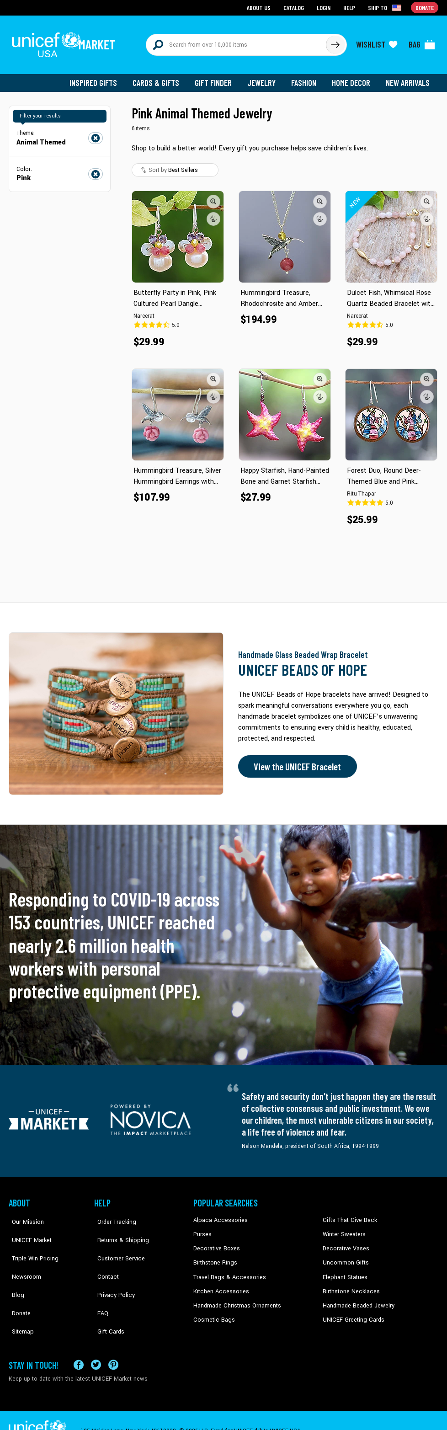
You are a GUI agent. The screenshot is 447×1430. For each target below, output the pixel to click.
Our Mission (24, 1215)
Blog (15, 1270)
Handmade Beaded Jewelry (356, 1298)
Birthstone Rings (214, 1257)
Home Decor (353, 78)
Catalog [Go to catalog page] (295, 7)
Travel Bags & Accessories (227, 1270)
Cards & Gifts (161, 78)
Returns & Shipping (118, 1229)
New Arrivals (408, 78)
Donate (18, 1285)
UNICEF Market (27, 1229)
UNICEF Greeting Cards (351, 1312)
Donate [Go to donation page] (425, 7)
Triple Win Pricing (30, 1243)
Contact (104, 1257)
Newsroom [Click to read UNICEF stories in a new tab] (23, 1257)
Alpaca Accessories (218, 1215)
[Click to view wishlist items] (376, 42)
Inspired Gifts (100, 78)
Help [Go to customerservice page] (350, 7)
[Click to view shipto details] (386, 7)
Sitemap (19, 1298)
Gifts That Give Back (348, 1215)
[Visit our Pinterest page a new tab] (113, 1343)
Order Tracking (112, 1215)
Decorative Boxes (215, 1243)
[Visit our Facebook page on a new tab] (78, 1343)
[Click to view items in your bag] (422, 42)
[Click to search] (335, 42)
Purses (202, 1229)
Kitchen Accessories (219, 1285)
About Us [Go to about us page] (260, 7)
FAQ (99, 1285)
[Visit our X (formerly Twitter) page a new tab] (95, 1343)
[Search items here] (236, 42)
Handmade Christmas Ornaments (235, 1298)
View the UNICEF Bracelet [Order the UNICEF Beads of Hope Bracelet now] (295, 761)
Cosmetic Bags (212, 1312)
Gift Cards (107, 1298)
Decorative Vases (345, 1243)
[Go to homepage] (66, 42)
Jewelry (265, 78)
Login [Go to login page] (324, 7)
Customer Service (116, 1243)
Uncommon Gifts (345, 1257)
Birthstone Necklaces (349, 1285)
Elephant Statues (344, 1270)
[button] (213, 196)
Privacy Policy (111, 1270)
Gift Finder (217, 78)
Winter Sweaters (343, 1229)
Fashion (306, 78)
